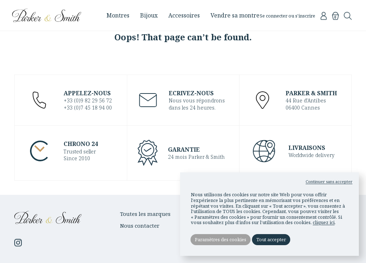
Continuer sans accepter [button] (329, 181)
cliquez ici (324, 222)
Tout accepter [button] (272, 239)
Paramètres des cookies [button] (221, 239)
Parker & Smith (50, 15)
